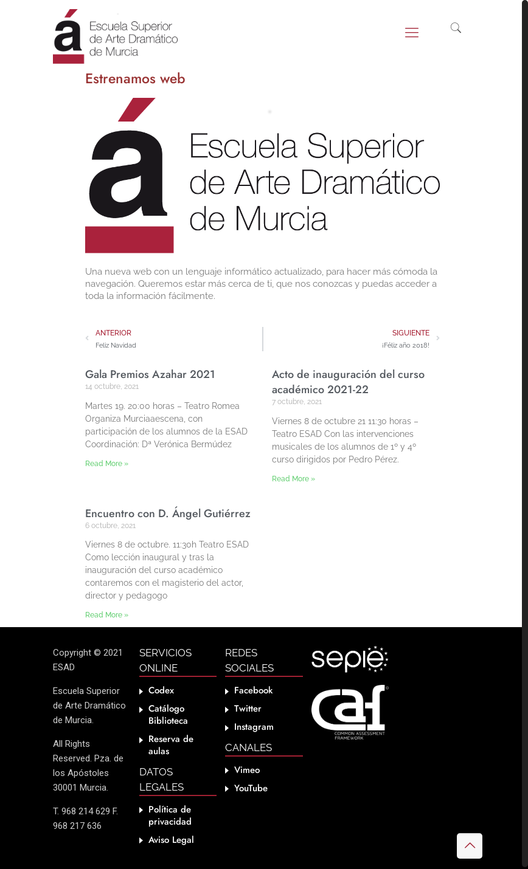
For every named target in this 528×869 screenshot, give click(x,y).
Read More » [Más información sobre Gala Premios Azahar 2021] (106, 463)
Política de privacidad (170, 815)
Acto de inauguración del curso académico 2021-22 (348, 381)
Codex (161, 690)
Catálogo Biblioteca (168, 714)
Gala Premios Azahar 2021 (150, 374)
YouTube (251, 788)
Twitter (248, 708)
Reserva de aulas (170, 745)
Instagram (254, 726)
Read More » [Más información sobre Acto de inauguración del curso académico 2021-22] (293, 479)
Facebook (253, 690)
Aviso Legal (171, 840)
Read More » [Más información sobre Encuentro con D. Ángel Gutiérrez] (106, 615)
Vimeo (247, 770)
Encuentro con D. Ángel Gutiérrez (168, 513)
